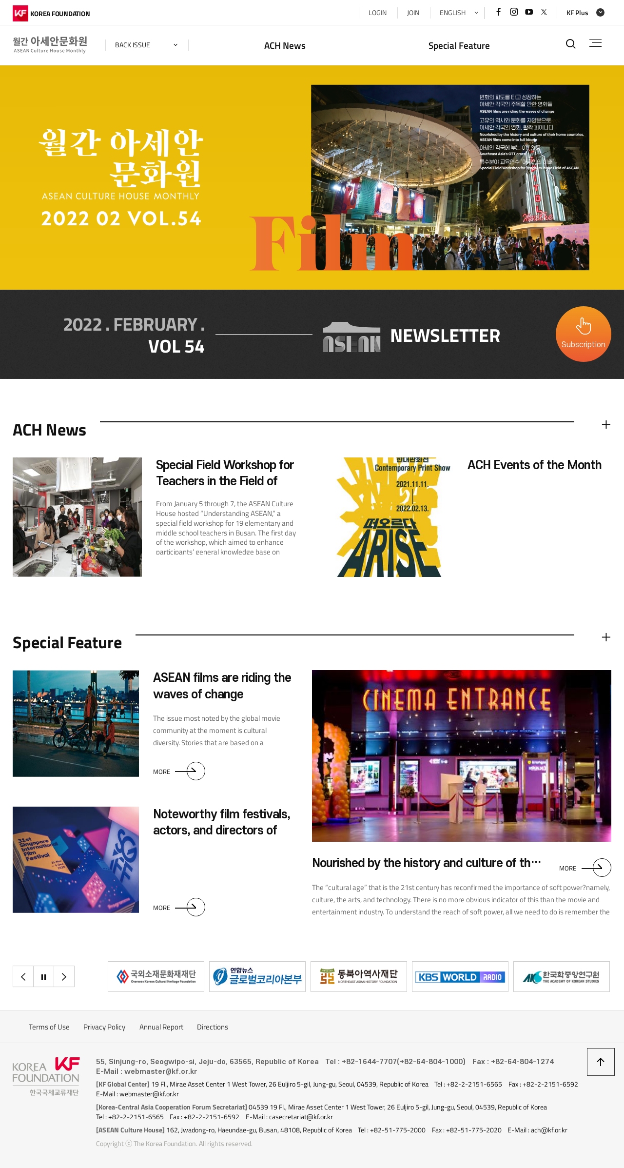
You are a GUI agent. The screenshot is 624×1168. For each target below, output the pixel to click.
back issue (132, 45)
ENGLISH (453, 12)
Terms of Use (49, 1026)
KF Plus (577, 12)
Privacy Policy (104, 1026)
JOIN (413, 12)
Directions (212, 1026)
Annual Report (161, 1026)
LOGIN (378, 12)
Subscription (583, 344)
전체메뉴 (595, 43)
